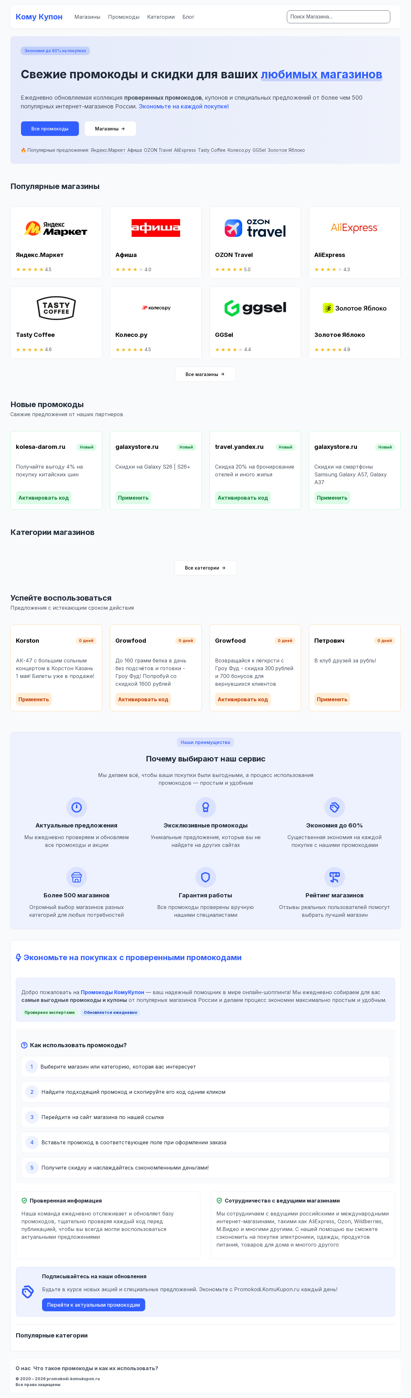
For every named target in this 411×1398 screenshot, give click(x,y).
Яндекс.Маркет (108, 150)
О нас (23, 1368)
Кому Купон (39, 16)
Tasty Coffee (212, 150)
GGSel (259, 150)
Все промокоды (50, 128)
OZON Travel (158, 150)
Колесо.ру (239, 150)
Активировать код (43, 497)
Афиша (134, 150)
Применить (133, 497)
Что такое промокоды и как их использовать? (95, 1368)
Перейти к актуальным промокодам (93, 1305)
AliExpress (185, 150)
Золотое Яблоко (286, 150)
